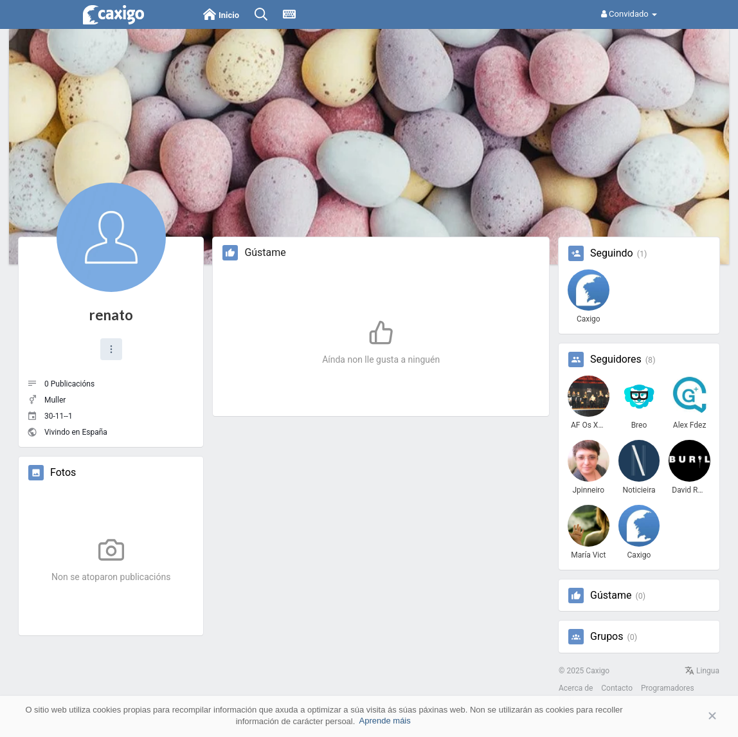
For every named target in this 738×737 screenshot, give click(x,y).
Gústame (610, 595)
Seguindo (611, 253)
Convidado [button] (629, 14)
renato (111, 314)
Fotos (63, 472)
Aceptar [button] (693, 716)
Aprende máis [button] (385, 720)
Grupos (607, 636)
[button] (111, 349)
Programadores (667, 688)
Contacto (617, 688)
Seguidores (616, 359)
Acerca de (576, 688)
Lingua (702, 670)
